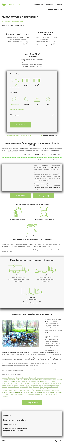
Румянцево (5, 396)
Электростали (32, 385)
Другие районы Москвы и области (12, 21)
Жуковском (40, 385)
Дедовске (47, 385)
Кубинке (53, 379)
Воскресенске (47, 379)
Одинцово (19, 378)
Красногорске (39, 378)
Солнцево (4, 390)
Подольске (25, 378)
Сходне (21, 385)
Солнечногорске (35, 381)
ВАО (31, 390)
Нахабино (4, 387)
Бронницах (27, 383)
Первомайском (31, 394)
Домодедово (12, 379)
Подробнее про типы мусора (17, 109)
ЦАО (28, 381)
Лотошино (59, 392)
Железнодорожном (52, 389)
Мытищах (47, 378)
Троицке (16, 387)
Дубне (24, 394)
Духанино (15, 390)
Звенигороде (16, 381)
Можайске (11, 387)
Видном (25, 385)
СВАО (20, 390)
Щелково (58, 383)
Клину (33, 379)
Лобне (16, 383)
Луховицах (11, 392)
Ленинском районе (23, 392)
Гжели (38, 389)
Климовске (36, 387)
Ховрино (45, 392)
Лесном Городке (52, 394)
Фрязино (32, 383)
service (15, 4)
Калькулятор (43, 195)
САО (24, 390)
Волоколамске (26, 389)
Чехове (23, 379)
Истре (18, 379)
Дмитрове (52, 383)
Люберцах (32, 378)
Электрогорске (6, 394)
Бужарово (39, 394)
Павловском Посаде (8, 383)
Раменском (5, 379)
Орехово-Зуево (11, 389)
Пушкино (59, 379)
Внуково (13, 394)
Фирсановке (51, 392)
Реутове (33, 389)
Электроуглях (56, 390)
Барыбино (43, 389)
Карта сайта (59, 4)
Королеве (28, 379)
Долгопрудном (54, 385)
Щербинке (29, 387)
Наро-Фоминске (44, 381)
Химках (4, 385)
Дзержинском (40, 383)
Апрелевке (23, 387)
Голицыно (24, 381)
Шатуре (44, 390)
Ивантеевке (47, 387)
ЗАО (33, 390)
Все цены (20, 195)
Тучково (46, 383)
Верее (16, 392)
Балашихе (4, 378)
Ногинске (53, 378)
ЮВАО (27, 390)
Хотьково (4, 392)
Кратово (48, 390)
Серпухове (53, 381)
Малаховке (19, 394)
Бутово (45, 394)
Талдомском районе (12, 385)
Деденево (39, 392)
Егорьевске (38, 379)
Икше (41, 387)
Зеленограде (11, 378)
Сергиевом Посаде (7, 381)
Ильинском (33, 392)
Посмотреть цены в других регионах (19, 135)
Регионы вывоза (39, 4)
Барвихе (10, 390)
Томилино (38, 390)
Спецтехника (49, 4)
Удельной (19, 389)
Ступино (20, 383)
